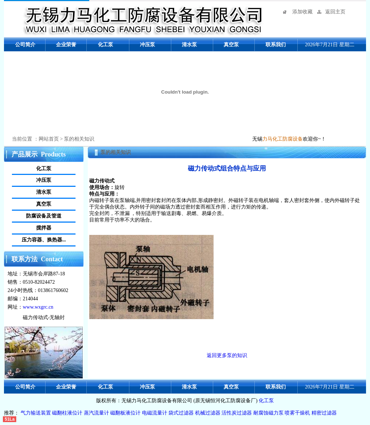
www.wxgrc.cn (38, 307)
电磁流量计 (154, 413)
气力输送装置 (36, 413)
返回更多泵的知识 (227, 355)
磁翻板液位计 (125, 413)
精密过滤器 (324, 413)
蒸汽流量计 (96, 413)
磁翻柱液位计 (67, 413)
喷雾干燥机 (297, 413)
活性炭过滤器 (236, 413)
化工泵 (266, 400)
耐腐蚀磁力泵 (268, 413)
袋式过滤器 (181, 413)
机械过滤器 (207, 413)
